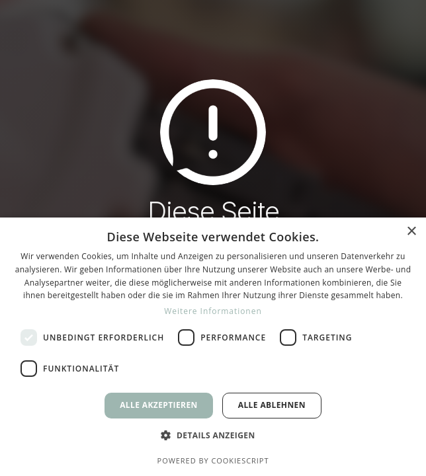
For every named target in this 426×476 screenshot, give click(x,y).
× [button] (411, 232)
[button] (213, 435)
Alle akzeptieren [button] (159, 405)
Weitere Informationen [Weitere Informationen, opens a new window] (212, 311)
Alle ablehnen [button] (272, 405)
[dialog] (213, 347)
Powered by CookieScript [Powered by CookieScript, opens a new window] (213, 460)
